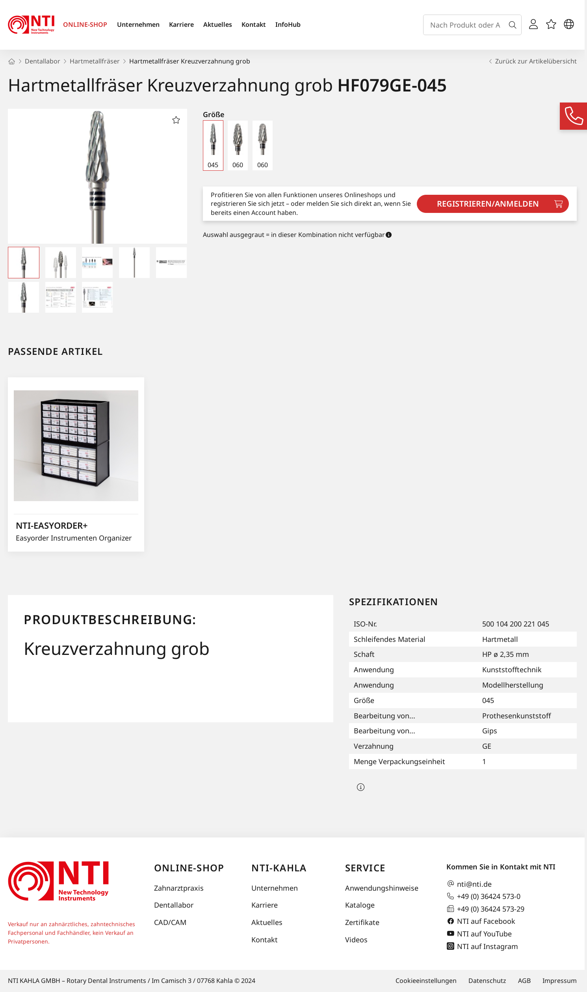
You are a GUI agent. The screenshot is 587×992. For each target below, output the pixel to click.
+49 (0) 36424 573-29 (485, 908)
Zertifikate (362, 922)
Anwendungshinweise (381, 888)
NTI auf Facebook (480, 921)
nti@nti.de (469, 884)
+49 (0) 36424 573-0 (483, 896)
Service (365, 867)
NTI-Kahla (279, 867)
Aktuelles (217, 24)
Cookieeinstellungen (426, 980)
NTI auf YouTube (479, 933)
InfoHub (288, 24)
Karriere (181, 24)
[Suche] (514, 25)
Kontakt (253, 24)
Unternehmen (138, 24)
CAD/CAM (170, 922)
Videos (356, 939)
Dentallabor (173, 905)
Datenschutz (487, 980)
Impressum (559, 980)
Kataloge (360, 905)
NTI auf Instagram (482, 946)
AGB (524, 980)
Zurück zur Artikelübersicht (532, 61)
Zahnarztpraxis (179, 888)
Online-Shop (189, 867)
